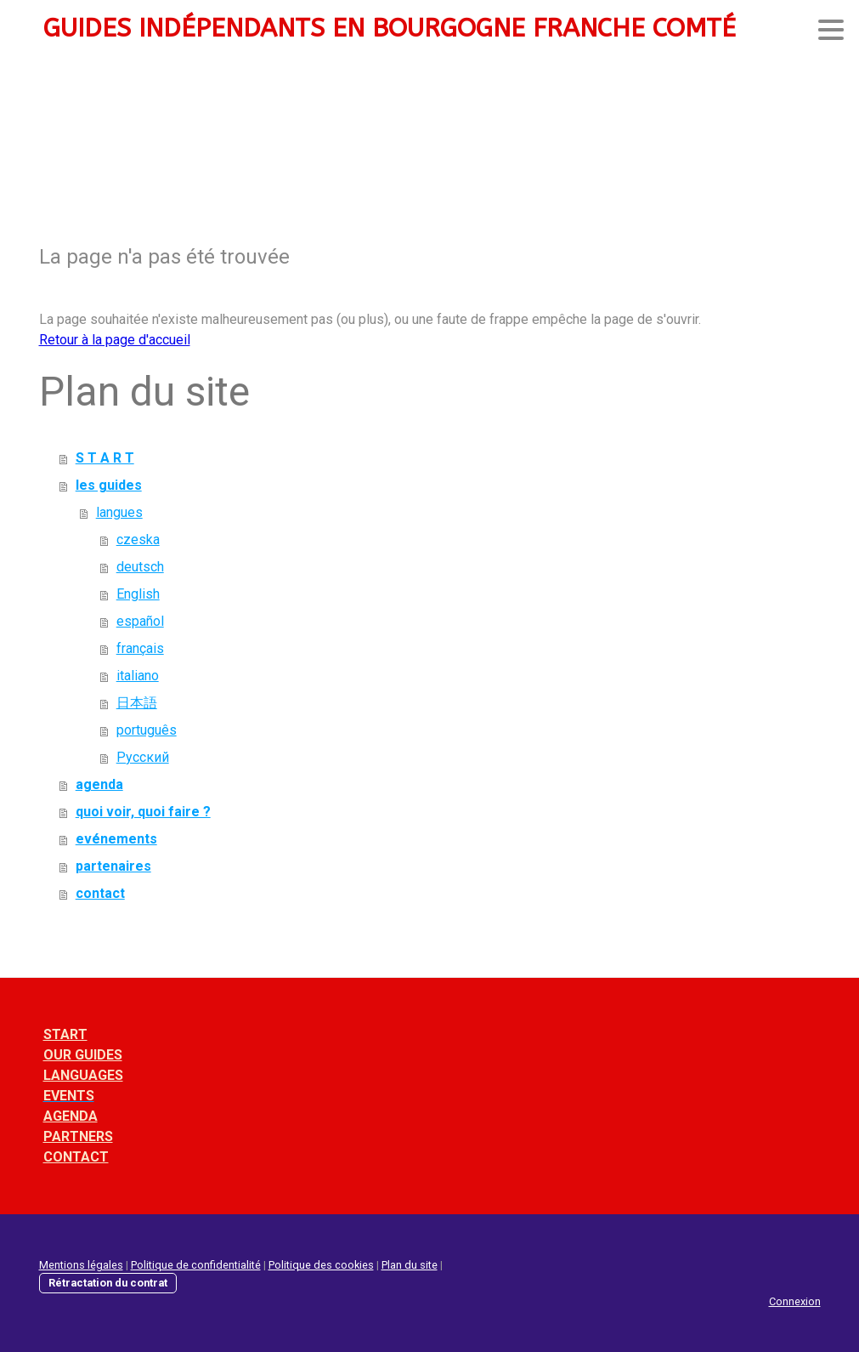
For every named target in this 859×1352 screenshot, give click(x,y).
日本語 (136, 703)
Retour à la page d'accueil (114, 340)
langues (119, 512)
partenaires (113, 866)
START (65, 1034)
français (140, 648)
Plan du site (409, 1264)
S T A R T (105, 458)
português (146, 730)
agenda (99, 784)
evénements (116, 839)
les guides (109, 485)
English (138, 594)
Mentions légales (81, 1264)
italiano (137, 675)
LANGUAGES (83, 1075)
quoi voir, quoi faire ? (143, 812)
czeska (138, 539)
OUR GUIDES (82, 1055)
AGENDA (70, 1116)
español (140, 621)
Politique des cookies (321, 1264)
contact (100, 893)
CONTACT (76, 1157)
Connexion (795, 1301)
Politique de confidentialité (196, 1264)
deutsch (140, 567)
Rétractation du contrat (107, 1282)
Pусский (142, 757)
